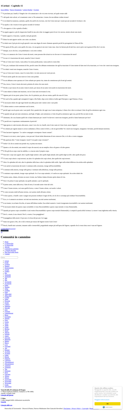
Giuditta (7, 290)
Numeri (7, 266)
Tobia (6, 289)
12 (11, 229)
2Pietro (7, 378)
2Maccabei (8, 296)
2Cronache (8, 283)
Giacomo (7, 374)
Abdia (6, 325)
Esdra (6, 285)
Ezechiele (8, 317)
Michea (7, 329)
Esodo (7, 262)
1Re (6, 278)
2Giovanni (8, 381)
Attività (7, 247)
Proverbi (7, 301)
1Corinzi (36, 10)
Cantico (7, 304)
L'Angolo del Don (10, 250)
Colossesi (8, 360)
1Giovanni (8, 379)
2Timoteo (8, 367)
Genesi (7, 261)
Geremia (7, 311)
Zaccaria (7, 338)
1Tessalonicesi (9, 362)
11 (10, 229)
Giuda (6, 385)
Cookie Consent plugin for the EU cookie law (107, 407)
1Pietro (7, 376)
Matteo (7, 341)
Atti (6, 348)
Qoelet (7, 303)
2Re (6, 280)
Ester (6, 292)
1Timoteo (8, 365)
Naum (6, 331)
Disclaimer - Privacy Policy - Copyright (76, 408)
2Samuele (8, 276)
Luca (6, 345)
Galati (6, 355)
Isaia (6, 310)
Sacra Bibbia (5, 10)
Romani (7, 350)
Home (6, 242)
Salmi (6, 299)
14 (14, 229)
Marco (7, 343)
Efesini (7, 357)
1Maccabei (8, 294)
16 (1, 232)
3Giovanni (8, 383)
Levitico (7, 264)
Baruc (6, 315)
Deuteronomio (9, 268)
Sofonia (7, 334)
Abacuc (7, 332)
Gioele (7, 322)
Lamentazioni (9, 313)
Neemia (7, 287)
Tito (6, 369)
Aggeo (7, 336)
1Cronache (8, 282)
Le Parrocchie (9, 245)
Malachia (7, 339)
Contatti (7, 254)
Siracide (7, 308)
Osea (6, 320)
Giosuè (7, 269)
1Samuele (8, 275)
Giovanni (7, 346)
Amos (6, 324)
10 (8, 229)
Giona (6, 327)
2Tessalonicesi (9, 364)
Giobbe (7, 297)
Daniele (7, 318)
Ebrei (6, 372)
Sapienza (7, 306)
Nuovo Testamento (16, 10)
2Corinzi (7, 353)
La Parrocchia (9, 243)
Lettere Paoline (27, 10)
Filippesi (7, 358)
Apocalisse (8, 386)
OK (107, 404)
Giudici (7, 271)
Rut (6, 273)
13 (13, 229)
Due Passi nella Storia (11, 252)
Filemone (7, 371)
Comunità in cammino (12, 249)
